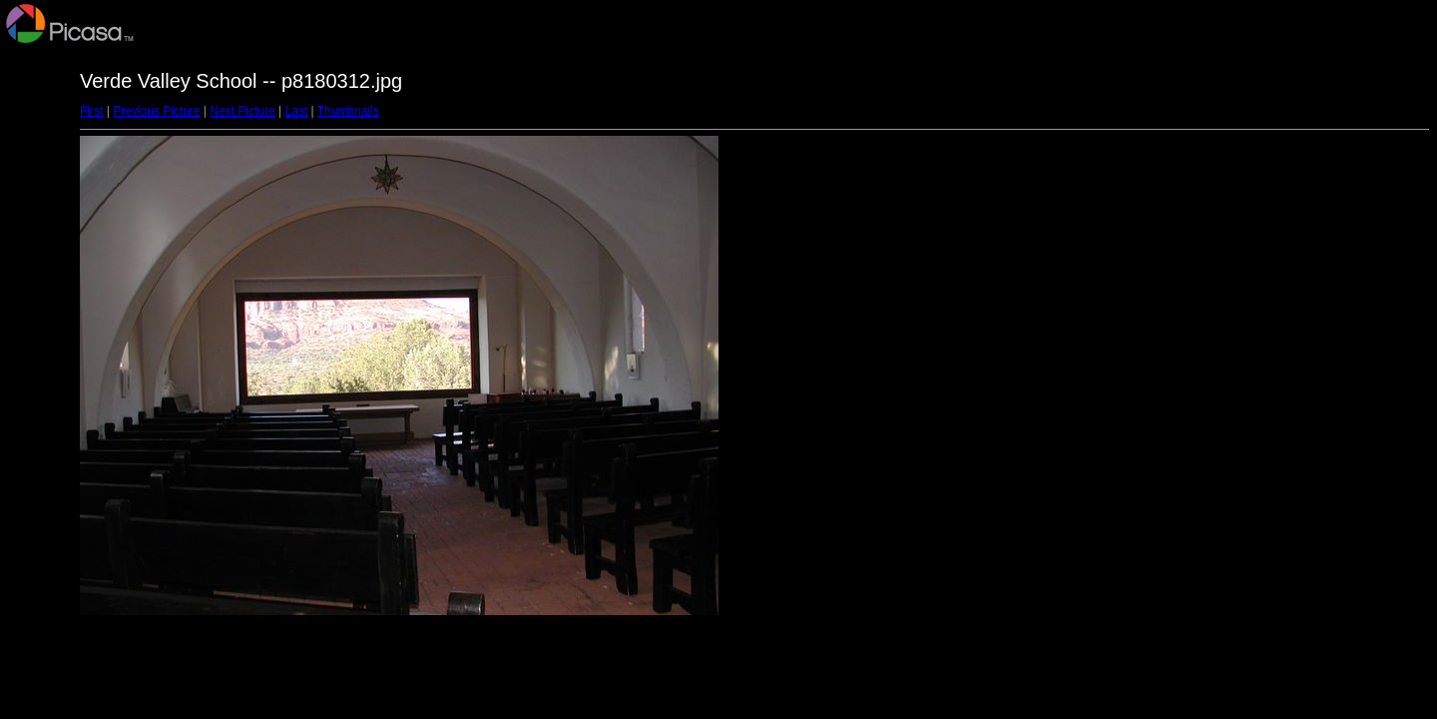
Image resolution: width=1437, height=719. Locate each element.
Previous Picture (156, 111)
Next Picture (242, 111)
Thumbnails (348, 111)
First (91, 111)
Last (295, 111)
